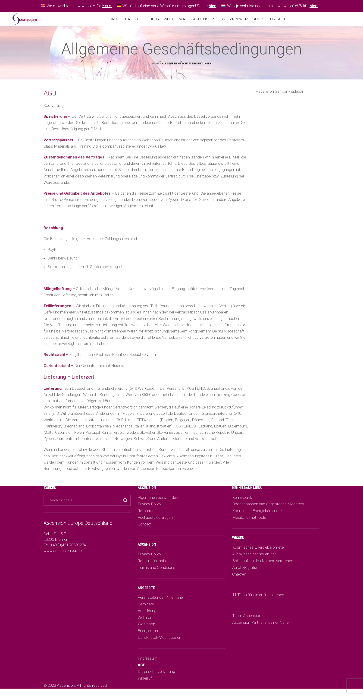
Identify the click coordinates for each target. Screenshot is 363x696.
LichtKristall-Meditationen (159, 640)
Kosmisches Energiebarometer (258, 550)
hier (212, 5)
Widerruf (145, 681)
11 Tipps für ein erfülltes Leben (258, 597)
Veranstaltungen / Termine (160, 600)
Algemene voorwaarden (158, 500)
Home (155, 66)
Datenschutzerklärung (156, 674)
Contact (145, 527)
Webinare (145, 620)
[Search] (87, 503)
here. (107, 5)
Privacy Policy (149, 506)
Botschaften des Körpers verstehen (262, 563)
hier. (314, 5)
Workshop (146, 626)
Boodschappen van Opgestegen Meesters (268, 506)
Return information (153, 563)
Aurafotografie (244, 570)
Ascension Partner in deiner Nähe (260, 625)
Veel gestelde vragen (155, 520)
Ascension (66, 688)
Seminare (146, 606)
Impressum (147, 661)
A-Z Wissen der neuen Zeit (254, 556)
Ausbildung (147, 613)
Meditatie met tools (249, 520)
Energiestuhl (148, 633)
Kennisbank (242, 500)
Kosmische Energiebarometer (257, 513)
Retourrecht (148, 513)
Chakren (239, 577)
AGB (142, 667)
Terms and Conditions (156, 570)
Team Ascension (246, 618)
